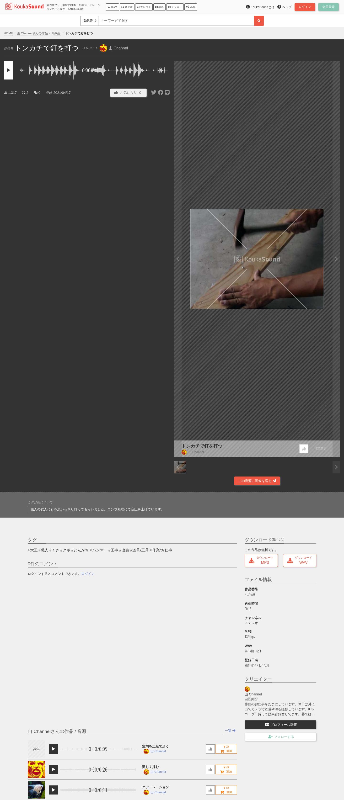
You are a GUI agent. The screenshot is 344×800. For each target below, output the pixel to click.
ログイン (88, 574)
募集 (190, 6)
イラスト (175, 6)
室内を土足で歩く (155, 746)
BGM (112, 6)
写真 (159, 6)
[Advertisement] (87, 472)
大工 (34, 550)
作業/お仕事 (162, 550)
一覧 (230, 730)
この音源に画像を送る (257, 481)
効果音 (127, 6)
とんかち (81, 550)
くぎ (55, 550)
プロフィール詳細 (281, 724)
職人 (44, 550)
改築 (125, 550)
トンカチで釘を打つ (202, 446)
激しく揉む (150, 767)
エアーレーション (155, 787)
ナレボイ (144, 6)
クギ (66, 550)
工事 (114, 550)
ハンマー (100, 550)
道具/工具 (140, 550)
